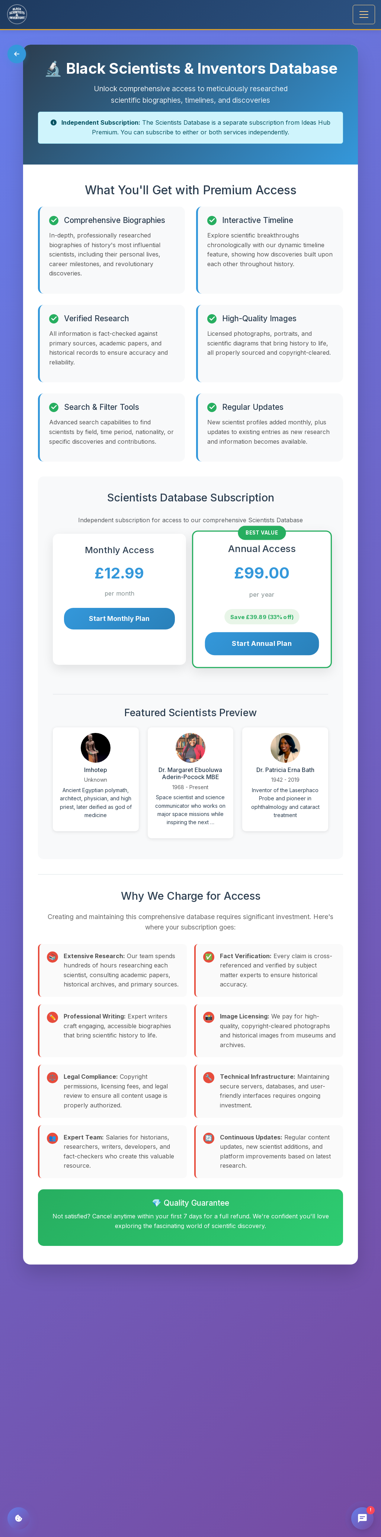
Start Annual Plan (262, 644)
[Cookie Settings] (18, 1518)
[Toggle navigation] (364, 14)
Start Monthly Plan (119, 618)
